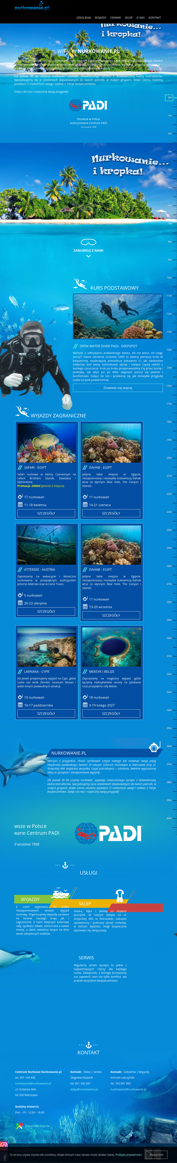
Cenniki (115, 17)
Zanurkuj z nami (88, 250)
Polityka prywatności (129, 1155)
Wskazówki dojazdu (37, 1126)
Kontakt (155, 17)
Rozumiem (157, 1155)
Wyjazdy (100, 17)
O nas (141, 17)
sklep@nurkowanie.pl (84, 1089)
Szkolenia (83, 17)
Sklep (129, 17)
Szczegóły (46, 513)
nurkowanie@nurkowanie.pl (33, 1083)
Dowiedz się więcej (118, 387)
